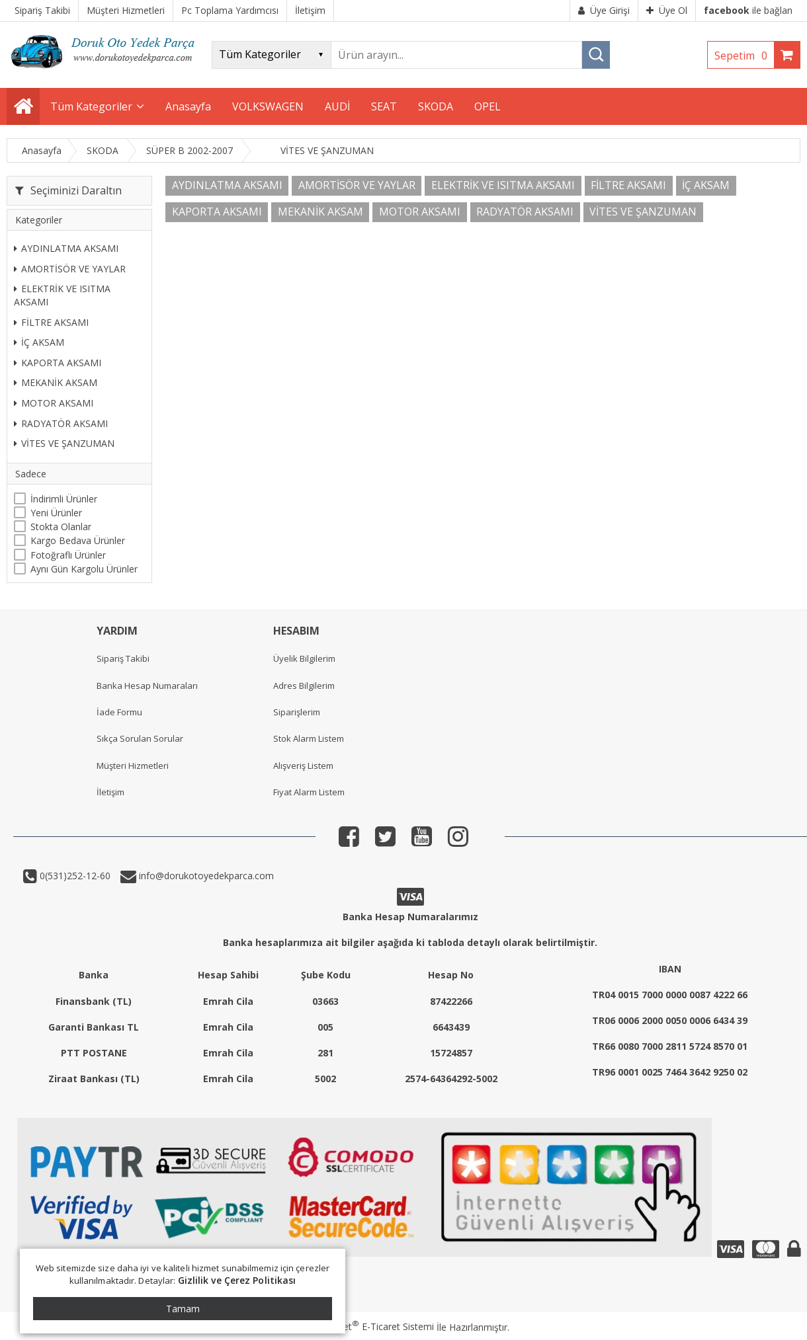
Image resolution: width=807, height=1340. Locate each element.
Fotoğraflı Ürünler (68, 555)
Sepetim (744, 55)
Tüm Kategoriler (91, 106)
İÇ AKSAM (39, 342)
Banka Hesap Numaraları (147, 685)
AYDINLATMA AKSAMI (66, 248)
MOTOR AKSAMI (53, 403)
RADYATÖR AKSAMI (61, 423)
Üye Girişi (604, 10)
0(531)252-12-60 (73, 875)
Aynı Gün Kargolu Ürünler (84, 569)
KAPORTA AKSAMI (57, 362)
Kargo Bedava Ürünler (77, 540)
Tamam (183, 1308)
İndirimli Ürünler (63, 499)
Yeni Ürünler (56, 512)
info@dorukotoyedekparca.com (205, 875)
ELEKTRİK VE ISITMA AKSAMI (62, 295)
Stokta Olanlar (60, 526)
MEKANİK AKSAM (55, 382)
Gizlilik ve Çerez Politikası (237, 1280)
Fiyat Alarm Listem (309, 792)
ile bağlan (748, 10)
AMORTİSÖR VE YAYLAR (70, 268)
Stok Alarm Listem (308, 738)
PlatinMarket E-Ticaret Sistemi (366, 1326)
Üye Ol (666, 10)
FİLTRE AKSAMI (51, 322)
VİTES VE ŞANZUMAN (64, 443)
